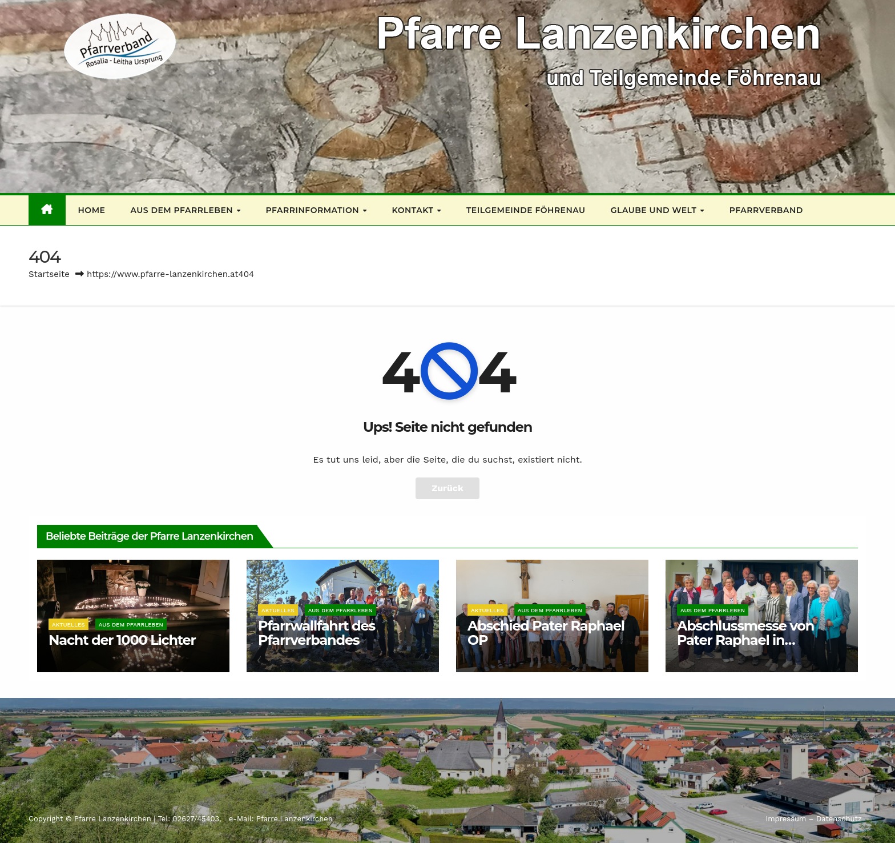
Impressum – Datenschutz (813, 818)
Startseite (49, 274)
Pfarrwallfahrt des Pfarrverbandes (316, 632)
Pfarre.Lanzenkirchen (294, 818)
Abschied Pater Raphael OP (545, 632)
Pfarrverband (766, 210)
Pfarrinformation (314, 210)
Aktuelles (68, 624)
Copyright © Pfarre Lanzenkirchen (91, 818)
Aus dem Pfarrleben (182, 210)
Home (92, 210)
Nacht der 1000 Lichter (122, 640)
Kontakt (414, 210)
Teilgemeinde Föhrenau (526, 210)
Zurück (447, 488)
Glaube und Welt (655, 210)
